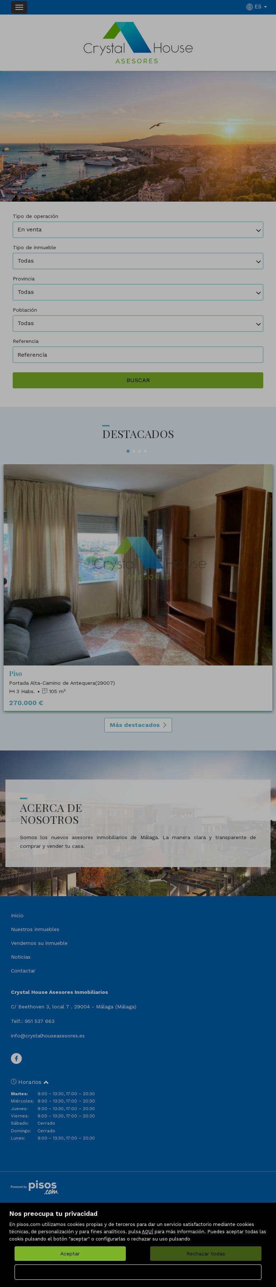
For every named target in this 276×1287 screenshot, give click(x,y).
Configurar (138, 1272)
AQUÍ (147, 1231)
